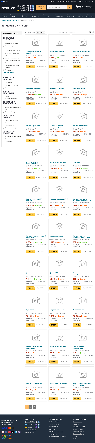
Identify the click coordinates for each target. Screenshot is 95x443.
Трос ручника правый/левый (34, 52)
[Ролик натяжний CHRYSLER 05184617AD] (83, 301)
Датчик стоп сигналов (34, 273)
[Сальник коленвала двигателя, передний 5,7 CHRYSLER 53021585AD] (83, 190)
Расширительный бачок (12, 137)
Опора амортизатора (11, 121)
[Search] (69, 7)
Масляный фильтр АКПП (12, 108)
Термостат (8, 141)
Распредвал (9, 70)
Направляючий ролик (57, 310)
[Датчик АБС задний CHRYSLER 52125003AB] (59, 42)
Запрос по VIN (30, 433)
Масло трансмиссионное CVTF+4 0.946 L (82, 384)
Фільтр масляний (79, 88)
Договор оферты (78, 432)
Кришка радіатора (56, 236)
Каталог (75, 436)
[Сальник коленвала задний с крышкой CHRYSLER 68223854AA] (36, 227)
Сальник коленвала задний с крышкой (36, 236)
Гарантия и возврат (77, 1)
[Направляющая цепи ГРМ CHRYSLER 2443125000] (59, 190)
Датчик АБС (9, 82)
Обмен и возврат (78, 429)
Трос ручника (9, 88)
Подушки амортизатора (81, 51)
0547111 (23, 6)
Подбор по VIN (40, 7)
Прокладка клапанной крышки (11, 66)
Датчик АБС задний (56, 51)
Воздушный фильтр (11, 43)
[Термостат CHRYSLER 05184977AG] (83, 153)
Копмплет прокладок (11, 54)
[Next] (34, 407)
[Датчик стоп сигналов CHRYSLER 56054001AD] (36, 264)
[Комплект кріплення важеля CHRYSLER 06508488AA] (59, 79)
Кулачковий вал (31, 310)
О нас (53, 1)
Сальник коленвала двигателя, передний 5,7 (82, 200)
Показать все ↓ (8, 72)
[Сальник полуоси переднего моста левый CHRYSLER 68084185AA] (83, 227)
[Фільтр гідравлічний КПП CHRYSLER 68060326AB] (36, 375)
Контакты (87, 1)
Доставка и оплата (63, 1)
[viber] (6, 432)
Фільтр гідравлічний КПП (35, 384)
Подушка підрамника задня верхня (34, 89)
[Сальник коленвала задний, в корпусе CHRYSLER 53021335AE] (59, 116)
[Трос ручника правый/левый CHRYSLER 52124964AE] (36, 42)
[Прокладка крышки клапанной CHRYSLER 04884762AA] (36, 116)
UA (3, 1)
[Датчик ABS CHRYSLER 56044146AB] (59, 264)
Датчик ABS (53, 273)
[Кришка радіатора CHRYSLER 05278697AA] (59, 227)
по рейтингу (40, 32)
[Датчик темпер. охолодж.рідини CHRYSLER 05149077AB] (36, 153)
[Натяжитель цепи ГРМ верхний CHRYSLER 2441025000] (36, 190)
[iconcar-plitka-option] (90, 32)
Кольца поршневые (11, 50)
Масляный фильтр (11, 58)
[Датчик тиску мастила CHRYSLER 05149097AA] (59, 153)
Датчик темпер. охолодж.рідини (32, 163)
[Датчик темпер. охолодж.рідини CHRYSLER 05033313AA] (83, 338)
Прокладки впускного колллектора (34, 347)
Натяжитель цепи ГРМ (11, 61)
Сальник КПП (9, 112)
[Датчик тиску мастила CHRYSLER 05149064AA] (59, 338)
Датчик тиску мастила (57, 162)
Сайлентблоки (10, 128)
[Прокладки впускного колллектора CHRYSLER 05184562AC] (36, 338)
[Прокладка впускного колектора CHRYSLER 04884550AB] (83, 116)
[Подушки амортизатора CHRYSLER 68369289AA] (83, 42)
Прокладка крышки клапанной (33, 126)
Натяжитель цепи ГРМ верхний (34, 200)
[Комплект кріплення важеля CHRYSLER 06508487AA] (83, 264)
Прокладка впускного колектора (80, 126)
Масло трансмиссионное (11, 97)
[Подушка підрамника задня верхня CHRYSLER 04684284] (36, 79)
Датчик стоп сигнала (12, 85)
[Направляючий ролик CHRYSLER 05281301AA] (59, 301)
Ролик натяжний (78, 310)
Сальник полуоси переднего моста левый (81, 236)
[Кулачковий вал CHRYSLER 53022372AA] (36, 301)
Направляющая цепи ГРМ (58, 199)
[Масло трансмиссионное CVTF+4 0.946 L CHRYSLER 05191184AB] (83, 375)
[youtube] (2, 432)
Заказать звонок (30, 430)
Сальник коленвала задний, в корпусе (56, 126)
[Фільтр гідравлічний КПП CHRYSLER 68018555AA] (59, 375)
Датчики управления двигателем (11, 47)
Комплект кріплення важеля (56, 89)
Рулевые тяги (9, 125)
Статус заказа (77, 422)
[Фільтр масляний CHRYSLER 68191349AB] (83, 79)
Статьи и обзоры (78, 434)
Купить (30, 67)
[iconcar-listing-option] (92, 32)
